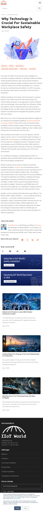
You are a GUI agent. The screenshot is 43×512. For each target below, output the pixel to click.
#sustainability (19, 65)
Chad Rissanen (13, 225)
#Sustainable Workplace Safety (10, 68)
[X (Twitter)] (3, 251)
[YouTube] (25, 251)
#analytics (4, 65)
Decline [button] (25, 508)
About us (4, 454)
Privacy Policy (17, 498)
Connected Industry (12, 14)
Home (3, 14)
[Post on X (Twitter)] (27, 240)
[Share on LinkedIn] (33, 240)
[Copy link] (38, 240)
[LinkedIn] (17, 251)
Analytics (18, 167)
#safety (11, 65)
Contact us (5, 458)
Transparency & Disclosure (10, 476)
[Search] (18, 8)
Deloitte (12, 139)
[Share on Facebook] (22, 240)
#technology (23, 68)
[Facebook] (10, 251)
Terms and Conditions (9, 463)
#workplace (32, 68)
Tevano (38, 225)
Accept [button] (17, 508)
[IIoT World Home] (21, 432)
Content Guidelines (8, 471)
